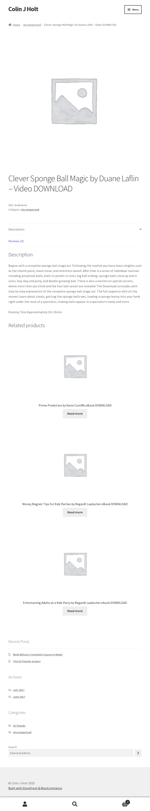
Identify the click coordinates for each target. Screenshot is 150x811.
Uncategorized (32, 25)
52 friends (19, 725)
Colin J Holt (23, 9)
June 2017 (19, 697)
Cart (115, 801)
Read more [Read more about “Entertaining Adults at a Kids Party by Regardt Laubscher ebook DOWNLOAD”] (75, 611)
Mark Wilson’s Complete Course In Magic (38, 654)
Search (12, 747)
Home (16, 25)
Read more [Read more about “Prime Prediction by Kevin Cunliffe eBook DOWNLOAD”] (75, 413)
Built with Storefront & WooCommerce (35, 788)
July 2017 (18, 690)
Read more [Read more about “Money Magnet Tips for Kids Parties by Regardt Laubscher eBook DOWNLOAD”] (75, 512)
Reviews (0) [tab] (16, 241)
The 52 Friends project (27, 661)
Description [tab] (16, 229)
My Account (25, 804)
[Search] (138, 753)
